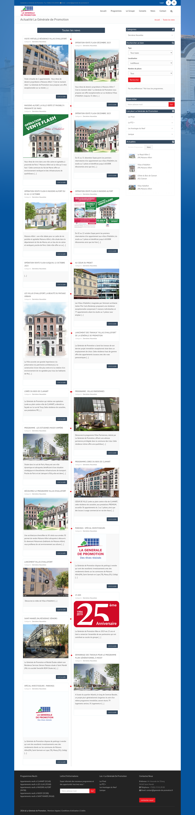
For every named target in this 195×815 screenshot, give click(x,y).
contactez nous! (147, 800)
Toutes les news (169, 20)
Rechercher (134, 80)
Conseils (142, 11)
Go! (171, 104)
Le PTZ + (131, 122)
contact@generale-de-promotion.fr (160, 790)
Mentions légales (53, 811)
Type (130, 48)
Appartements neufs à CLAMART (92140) (35, 781)
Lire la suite (61, 97)
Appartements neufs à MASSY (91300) (34, 793)
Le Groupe (130, 11)
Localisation (132, 58)
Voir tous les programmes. (153, 88)
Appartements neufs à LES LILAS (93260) (35, 784)
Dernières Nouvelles (39, 42)
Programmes (116, 11)
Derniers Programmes (135, 147)
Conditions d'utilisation (70, 811)
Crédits (82, 811)
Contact (163, 11)
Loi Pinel (131, 117)
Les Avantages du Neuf (136, 128)
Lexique (131, 134)
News (152, 11)
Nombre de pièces (135, 69)
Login (162, 3)
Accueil (103, 11)
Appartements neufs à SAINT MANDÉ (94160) (37, 796)
